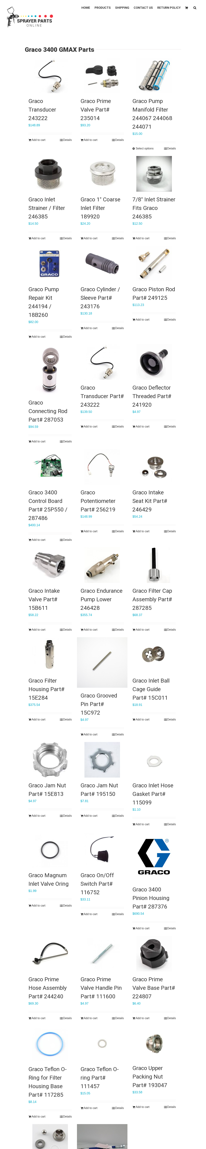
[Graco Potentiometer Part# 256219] (102, 467)
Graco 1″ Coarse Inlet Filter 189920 (100, 208)
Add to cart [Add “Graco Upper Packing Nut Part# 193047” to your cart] (142, 1106)
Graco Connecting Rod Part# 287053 (47, 411)
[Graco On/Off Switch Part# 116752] (102, 849)
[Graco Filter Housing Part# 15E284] (50, 655)
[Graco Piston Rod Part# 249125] (154, 263)
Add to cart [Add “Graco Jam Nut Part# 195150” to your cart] (90, 815)
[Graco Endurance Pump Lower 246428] (102, 565)
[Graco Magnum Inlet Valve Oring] (50, 849)
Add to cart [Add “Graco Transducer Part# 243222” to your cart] (90, 426)
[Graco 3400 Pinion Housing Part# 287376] (154, 857)
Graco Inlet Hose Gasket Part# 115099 (152, 794)
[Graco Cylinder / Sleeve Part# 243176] (102, 263)
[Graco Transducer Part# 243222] (102, 362)
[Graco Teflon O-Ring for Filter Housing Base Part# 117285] (50, 1043)
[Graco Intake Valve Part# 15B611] (50, 565)
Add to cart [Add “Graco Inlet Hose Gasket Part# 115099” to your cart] (142, 824)
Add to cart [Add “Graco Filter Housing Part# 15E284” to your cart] (38, 719)
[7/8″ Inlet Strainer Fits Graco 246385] (154, 174)
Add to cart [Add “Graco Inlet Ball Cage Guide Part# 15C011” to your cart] (142, 719)
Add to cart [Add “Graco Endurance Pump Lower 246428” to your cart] (90, 629)
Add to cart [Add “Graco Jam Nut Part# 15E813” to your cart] (38, 815)
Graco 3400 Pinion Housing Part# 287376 (150, 898)
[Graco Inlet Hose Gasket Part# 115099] (154, 760)
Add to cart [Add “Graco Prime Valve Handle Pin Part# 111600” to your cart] (90, 1018)
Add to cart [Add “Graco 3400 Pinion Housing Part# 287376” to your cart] (142, 928)
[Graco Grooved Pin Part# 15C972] (102, 662)
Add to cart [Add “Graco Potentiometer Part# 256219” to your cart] (90, 531)
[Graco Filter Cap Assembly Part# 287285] (154, 565)
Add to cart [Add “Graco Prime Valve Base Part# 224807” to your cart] (142, 1018)
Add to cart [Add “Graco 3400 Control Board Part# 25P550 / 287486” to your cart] (38, 539)
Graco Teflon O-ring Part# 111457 (100, 1078)
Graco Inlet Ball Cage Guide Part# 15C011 (151, 689)
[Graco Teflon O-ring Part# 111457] (102, 1043)
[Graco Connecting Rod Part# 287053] (50, 369)
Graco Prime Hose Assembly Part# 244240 (47, 988)
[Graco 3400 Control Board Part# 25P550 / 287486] (50, 467)
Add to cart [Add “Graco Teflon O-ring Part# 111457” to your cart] (90, 1108)
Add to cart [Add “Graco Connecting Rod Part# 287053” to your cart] (38, 441)
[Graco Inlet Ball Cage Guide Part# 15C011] (154, 655)
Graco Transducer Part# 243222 (102, 396)
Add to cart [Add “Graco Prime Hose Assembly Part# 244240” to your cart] (38, 1018)
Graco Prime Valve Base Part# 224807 (153, 988)
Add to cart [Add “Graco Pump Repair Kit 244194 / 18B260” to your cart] (38, 336)
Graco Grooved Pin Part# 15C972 (99, 704)
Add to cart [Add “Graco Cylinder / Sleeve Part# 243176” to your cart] (90, 328)
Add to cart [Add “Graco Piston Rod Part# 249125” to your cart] (142, 319)
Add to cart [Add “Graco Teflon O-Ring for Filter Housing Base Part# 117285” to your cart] (38, 1116)
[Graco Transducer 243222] (50, 75)
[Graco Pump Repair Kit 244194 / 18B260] (50, 263)
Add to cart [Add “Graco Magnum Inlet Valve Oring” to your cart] (38, 905)
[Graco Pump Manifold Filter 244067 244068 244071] (154, 75)
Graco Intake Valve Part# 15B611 (44, 599)
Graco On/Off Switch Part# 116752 (97, 884)
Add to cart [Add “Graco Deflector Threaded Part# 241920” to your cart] (142, 426)
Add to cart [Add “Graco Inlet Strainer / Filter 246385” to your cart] (38, 238)
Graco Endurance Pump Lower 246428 (101, 599)
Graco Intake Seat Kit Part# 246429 (149, 501)
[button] (194, 7)
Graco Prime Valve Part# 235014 (96, 109)
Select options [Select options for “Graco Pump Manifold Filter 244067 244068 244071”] (145, 148)
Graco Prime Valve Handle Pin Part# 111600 (101, 988)
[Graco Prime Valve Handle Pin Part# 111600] (102, 953)
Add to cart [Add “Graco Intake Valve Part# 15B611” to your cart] (38, 629)
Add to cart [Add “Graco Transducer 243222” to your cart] (38, 139)
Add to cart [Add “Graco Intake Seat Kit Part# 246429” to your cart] (142, 531)
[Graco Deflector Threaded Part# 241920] (154, 362)
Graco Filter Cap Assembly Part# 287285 (152, 599)
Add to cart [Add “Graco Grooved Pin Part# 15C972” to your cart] (90, 734)
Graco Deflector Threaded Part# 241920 (151, 396)
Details (67, 139)
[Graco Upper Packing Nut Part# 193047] (154, 1043)
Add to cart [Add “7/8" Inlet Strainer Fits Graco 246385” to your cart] (142, 238)
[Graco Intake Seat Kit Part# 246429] (154, 467)
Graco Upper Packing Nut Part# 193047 (149, 1077)
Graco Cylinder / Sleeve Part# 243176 (100, 298)
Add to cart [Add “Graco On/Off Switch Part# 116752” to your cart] (90, 914)
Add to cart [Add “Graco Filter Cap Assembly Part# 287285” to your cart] (142, 629)
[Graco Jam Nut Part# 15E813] (50, 760)
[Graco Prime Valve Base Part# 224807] (154, 953)
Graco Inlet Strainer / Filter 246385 (46, 208)
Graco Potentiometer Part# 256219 (98, 501)
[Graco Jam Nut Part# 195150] (102, 760)
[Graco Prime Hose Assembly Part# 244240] (50, 953)
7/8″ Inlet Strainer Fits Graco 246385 (153, 208)
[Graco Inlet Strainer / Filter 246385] (50, 174)
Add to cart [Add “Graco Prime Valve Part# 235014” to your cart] (90, 139)
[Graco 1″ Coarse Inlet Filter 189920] (102, 174)
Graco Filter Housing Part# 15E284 (46, 689)
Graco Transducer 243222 (42, 109)
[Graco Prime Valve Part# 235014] (102, 75)
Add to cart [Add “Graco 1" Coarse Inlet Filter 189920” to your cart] (90, 238)
